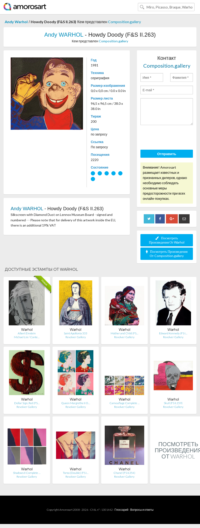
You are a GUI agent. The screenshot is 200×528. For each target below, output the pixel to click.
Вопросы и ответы (141, 509)
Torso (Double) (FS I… (75, 473)
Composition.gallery (124, 21)
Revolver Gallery (75, 337)
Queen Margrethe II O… (75, 403)
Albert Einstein (27, 333)
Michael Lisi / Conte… (26, 337)
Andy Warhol (16, 21)
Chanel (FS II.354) (124, 473)
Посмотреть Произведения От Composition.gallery (167, 253)
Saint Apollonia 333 (75, 333)
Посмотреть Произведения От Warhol (167, 240)
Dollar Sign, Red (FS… (26, 403)
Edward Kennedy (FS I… (173, 333)
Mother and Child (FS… (124, 333)
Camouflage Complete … (124, 403)
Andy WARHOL (63, 34)
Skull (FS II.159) (173, 403)
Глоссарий (121, 509)
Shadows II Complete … (26, 473)
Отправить (166, 154)
